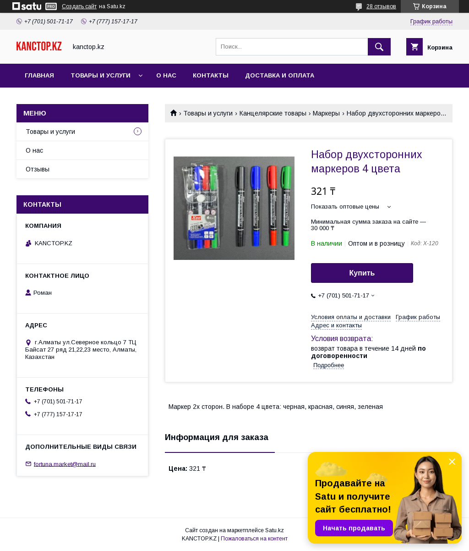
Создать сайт (79, 6)
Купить (362, 273)
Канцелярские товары (273, 113)
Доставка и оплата (279, 75)
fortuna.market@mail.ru (65, 463)
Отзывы (37, 169)
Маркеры (326, 113)
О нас (166, 75)
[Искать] (379, 46)
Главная (39, 75)
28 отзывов (381, 6)
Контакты (211, 75)
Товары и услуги (101, 75)
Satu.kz (274, 530)
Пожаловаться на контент (254, 538)
